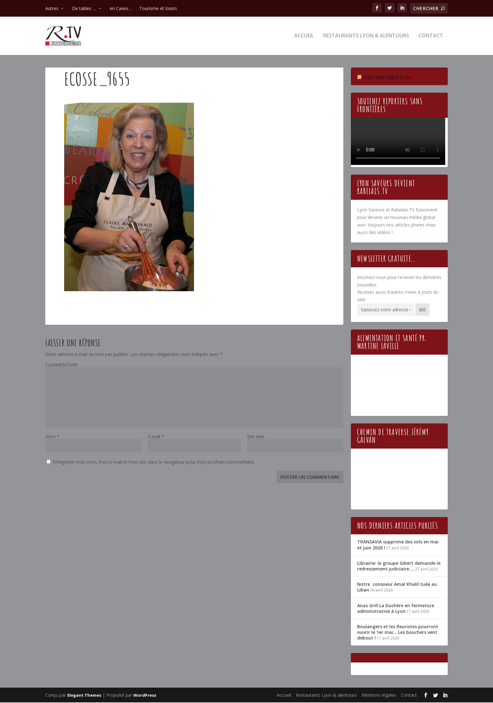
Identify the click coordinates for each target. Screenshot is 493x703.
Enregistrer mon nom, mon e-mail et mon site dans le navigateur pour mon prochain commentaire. (154, 463)
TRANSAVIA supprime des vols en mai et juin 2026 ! (398, 545)
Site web (255, 437)
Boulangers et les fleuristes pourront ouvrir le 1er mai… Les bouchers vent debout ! (397, 632)
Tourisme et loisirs (158, 8)
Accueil (304, 37)
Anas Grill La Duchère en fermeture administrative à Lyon (395, 609)
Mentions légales (379, 696)
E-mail (156, 437)
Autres (51, 8)
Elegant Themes (84, 696)
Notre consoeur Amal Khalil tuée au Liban (397, 588)
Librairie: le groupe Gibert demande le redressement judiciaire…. (398, 566)
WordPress (144, 696)
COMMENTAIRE (61, 365)
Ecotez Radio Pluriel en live (387, 78)
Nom (52, 437)
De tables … (84, 8)
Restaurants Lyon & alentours (366, 37)
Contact (430, 37)
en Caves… (121, 8)
